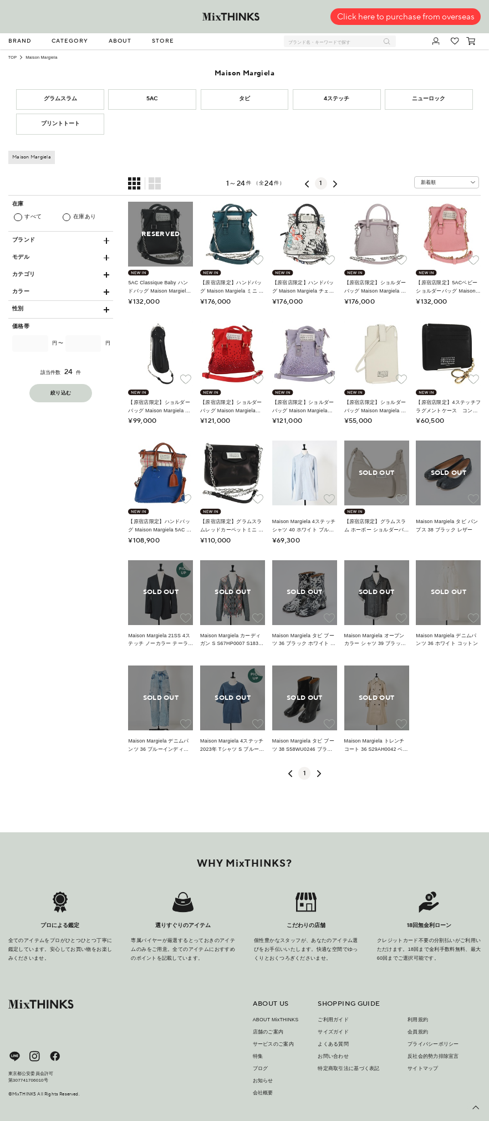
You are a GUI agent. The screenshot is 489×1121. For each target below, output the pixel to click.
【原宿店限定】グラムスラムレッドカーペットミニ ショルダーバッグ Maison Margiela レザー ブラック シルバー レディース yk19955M (231, 526)
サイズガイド (333, 1032)
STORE (163, 41)
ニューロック (428, 98)
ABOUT (120, 41)
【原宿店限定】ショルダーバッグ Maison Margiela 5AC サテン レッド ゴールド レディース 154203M (231, 407)
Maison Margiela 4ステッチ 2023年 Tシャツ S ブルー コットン (232, 745)
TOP (12, 57)
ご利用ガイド (333, 1019)
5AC (152, 98)
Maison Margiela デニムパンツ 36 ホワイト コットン (447, 640)
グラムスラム (60, 98)
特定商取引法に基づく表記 (348, 1068)
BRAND (20, 41)
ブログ (260, 1068)
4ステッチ (336, 98)
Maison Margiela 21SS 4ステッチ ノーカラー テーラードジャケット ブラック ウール (159, 640)
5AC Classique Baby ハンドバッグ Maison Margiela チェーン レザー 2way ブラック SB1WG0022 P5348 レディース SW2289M (159, 287)
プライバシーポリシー (433, 1044)
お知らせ (263, 1080)
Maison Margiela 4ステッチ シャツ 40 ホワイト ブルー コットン (304, 526)
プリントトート (60, 123)
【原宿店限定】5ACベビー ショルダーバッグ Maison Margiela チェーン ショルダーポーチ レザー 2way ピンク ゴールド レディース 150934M (448, 287)
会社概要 (263, 1093)
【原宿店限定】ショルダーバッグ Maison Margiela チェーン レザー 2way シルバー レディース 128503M (375, 287)
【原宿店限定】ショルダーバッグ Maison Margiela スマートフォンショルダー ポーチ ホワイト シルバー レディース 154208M (375, 407)
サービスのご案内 (273, 1044)
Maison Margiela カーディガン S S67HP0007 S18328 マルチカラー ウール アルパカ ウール (232, 640)
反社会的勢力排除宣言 (433, 1056)
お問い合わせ (333, 1056)
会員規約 (417, 1032)
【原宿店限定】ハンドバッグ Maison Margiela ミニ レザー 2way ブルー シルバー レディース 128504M (232, 287)
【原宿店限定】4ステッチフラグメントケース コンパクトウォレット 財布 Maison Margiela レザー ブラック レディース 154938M (448, 407)
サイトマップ (423, 1068)
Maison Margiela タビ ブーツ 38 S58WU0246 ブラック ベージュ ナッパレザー (303, 745)
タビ (244, 98)
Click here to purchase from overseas (406, 17)
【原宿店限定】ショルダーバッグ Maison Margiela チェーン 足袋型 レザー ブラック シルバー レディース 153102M (159, 407)
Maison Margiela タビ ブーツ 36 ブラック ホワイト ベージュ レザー (304, 640)
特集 (258, 1056)
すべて (33, 216)
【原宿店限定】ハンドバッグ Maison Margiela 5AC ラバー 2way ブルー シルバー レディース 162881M (159, 526)
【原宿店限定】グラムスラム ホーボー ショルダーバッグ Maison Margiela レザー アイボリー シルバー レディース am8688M (375, 526)
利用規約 (417, 1019)
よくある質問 (333, 1044)
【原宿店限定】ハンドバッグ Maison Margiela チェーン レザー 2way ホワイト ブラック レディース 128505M (304, 287)
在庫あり (84, 216)
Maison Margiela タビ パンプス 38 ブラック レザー (447, 526)
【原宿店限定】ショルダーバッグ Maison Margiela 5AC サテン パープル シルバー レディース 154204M (303, 407)
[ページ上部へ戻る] (476, 1108)
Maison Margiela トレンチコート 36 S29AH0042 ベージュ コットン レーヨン (376, 745)
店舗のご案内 (268, 1032)
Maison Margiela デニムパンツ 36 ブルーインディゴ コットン (158, 745)
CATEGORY (70, 41)
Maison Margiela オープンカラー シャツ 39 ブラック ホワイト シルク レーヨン (376, 640)
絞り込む (60, 393)
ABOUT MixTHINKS (276, 1019)
